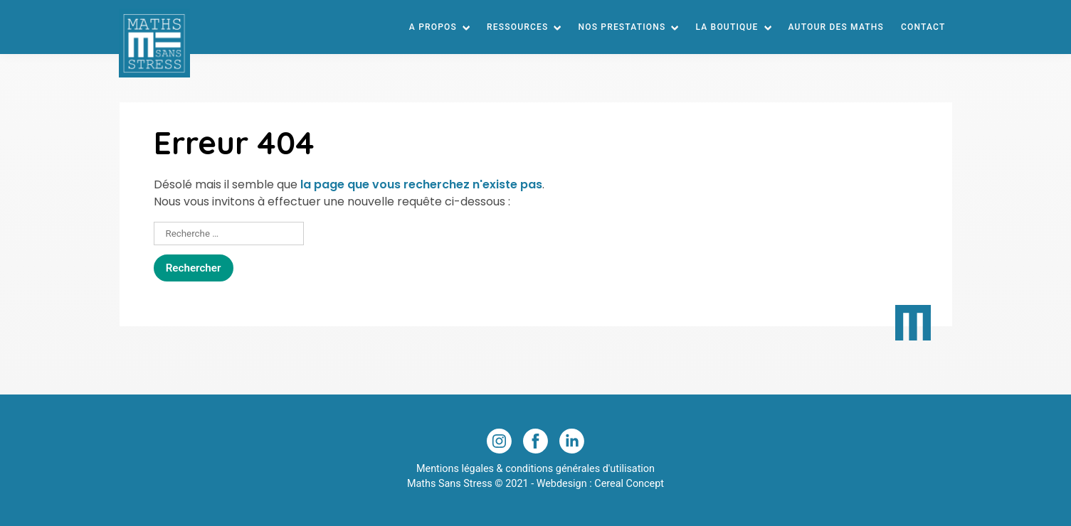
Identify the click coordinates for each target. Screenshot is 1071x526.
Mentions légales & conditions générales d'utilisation (535, 469)
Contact (923, 27)
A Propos (433, 27)
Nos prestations (621, 27)
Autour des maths (836, 27)
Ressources (517, 27)
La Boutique (726, 27)
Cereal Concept (629, 484)
